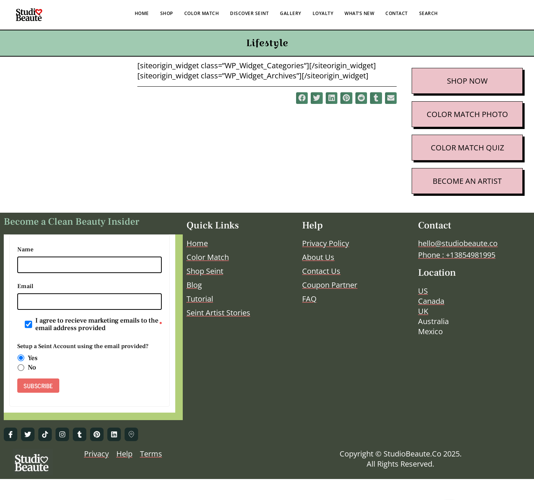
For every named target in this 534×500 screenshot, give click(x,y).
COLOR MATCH (201, 13)
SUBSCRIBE (38, 385)
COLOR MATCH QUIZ (467, 148)
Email (25, 286)
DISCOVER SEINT (249, 13)
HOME (142, 13)
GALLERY (290, 13)
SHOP (166, 13)
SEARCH (428, 13)
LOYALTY (323, 13)
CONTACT (396, 13)
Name (25, 249)
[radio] (21, 358)
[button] (302, 98)
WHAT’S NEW (359, 13)
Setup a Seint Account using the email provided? (83, 346)
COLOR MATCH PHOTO (467, 114)
